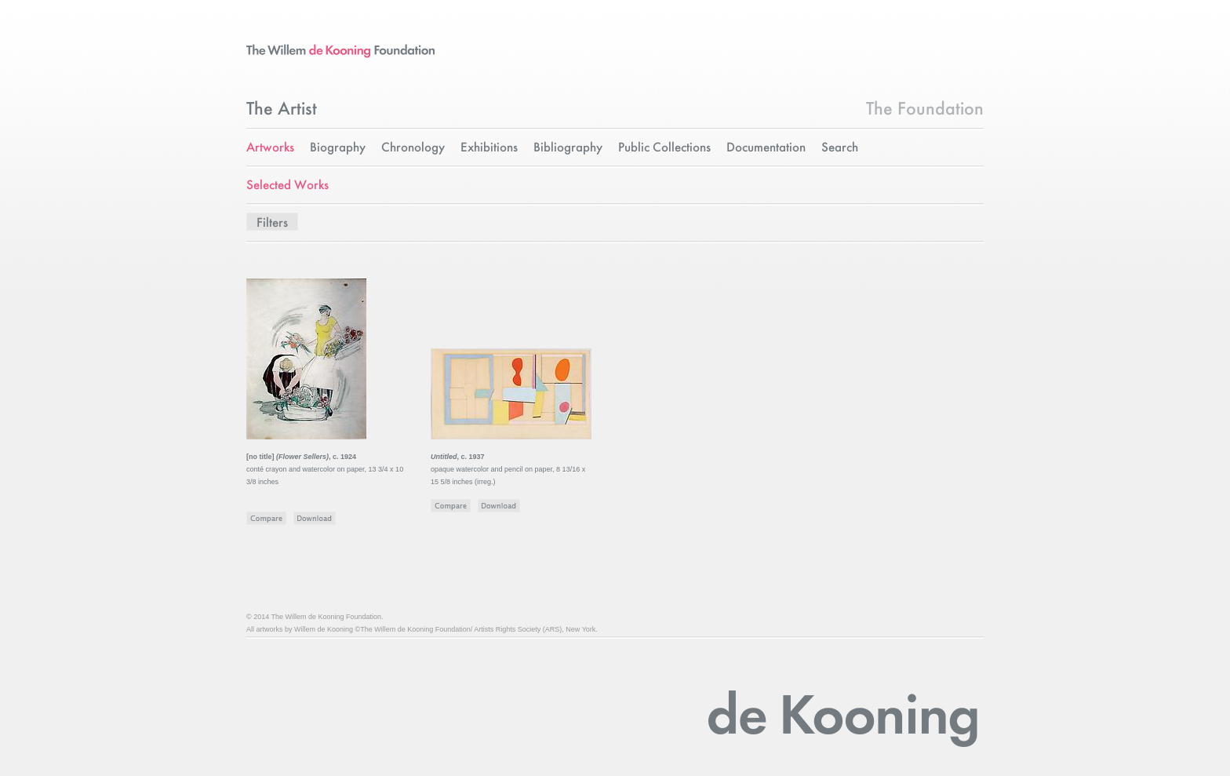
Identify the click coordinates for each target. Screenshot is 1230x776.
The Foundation (925, 109)
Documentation (766, 148)
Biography (338, 148)
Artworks (270, 148)
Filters (272, 223)
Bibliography (567, 148)
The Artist (281, 109)
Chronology (413, 148)
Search (839, 148)
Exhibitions (489, 148)
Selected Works (287, 185)
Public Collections (664, 148)
